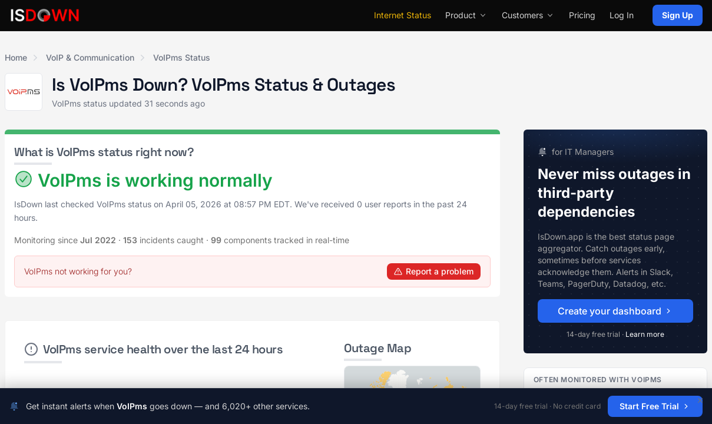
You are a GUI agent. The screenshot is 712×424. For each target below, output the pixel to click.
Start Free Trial (655, 406)
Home (16, 57)
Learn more (644, 334)
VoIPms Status (181, 57)
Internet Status (402, 15)
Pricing (582, 15)
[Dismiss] (700, 400)
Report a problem (433, 271)
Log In (622, 15)
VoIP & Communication (90, 57)
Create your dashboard (615, 311)
